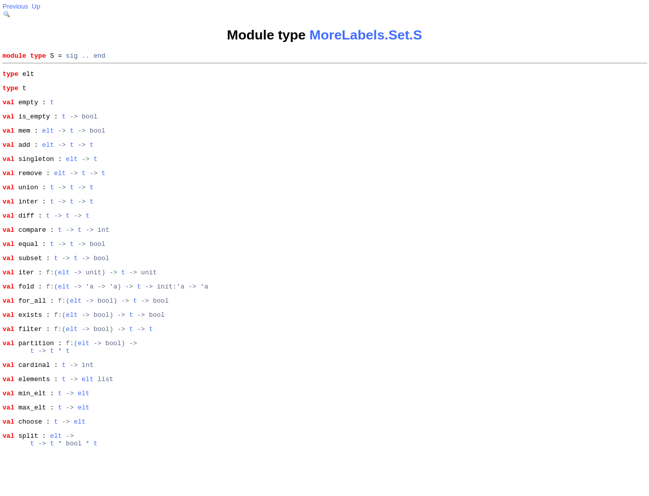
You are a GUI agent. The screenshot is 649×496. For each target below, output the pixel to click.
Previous (15, 6)
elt (48, 139)
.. (86, 56)
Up (36, 6)
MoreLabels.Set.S (365, 35)
